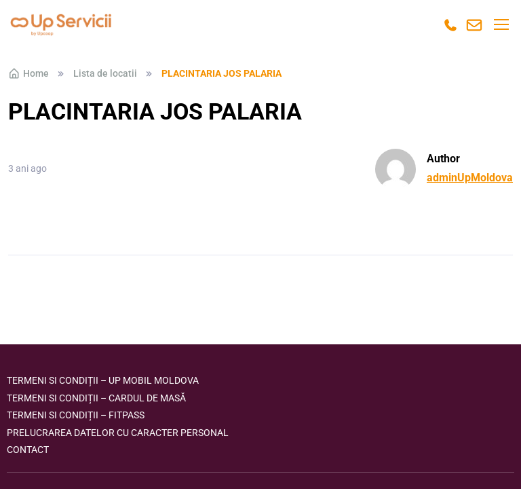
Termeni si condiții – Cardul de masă (96, 398)
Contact (28, 449)
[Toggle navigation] (500, 24)
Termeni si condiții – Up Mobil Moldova (103, 380)
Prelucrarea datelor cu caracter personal (118, 432)
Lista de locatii (105, 73)
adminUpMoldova (470, 177)
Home (28, 73)
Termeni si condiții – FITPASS (75, 415)
